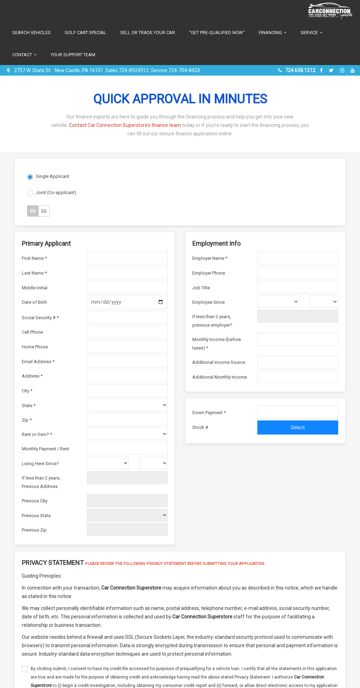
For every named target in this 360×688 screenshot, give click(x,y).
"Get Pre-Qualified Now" (217, 32)
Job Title (201, 287)
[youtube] (353, 70)
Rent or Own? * (37, 434)
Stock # (200, 427)
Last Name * (34, 273)
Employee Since (208, 302)
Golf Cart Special (85, 32)
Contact (24, 54)
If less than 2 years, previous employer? (212, 321)
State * (29, 405)
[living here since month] (107, 463)
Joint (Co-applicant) (56, 192)
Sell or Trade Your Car (147, 32)
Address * (32, 376)
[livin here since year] (153, 463)
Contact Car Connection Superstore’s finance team (125, 125)
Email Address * (38, 361)
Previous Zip (34, 530)
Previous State (36, 515)
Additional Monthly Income (219, 377)
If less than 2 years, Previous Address (41, 482)
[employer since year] (324, 301)
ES (44, 211)
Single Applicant (52, 176)
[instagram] (343, 70)
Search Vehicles (31, 32)
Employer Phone (208, 273)
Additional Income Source (218, 362)
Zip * (27, 420)
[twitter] (332, 70)
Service (311, 32)
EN (33, 211)
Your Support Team (73, 54)
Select (298, 427)
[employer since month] (278, 301)
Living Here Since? (40, 463)
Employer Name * (209, 258)
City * (27, 390)
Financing (273, 32)
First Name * (34, 258)
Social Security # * (40, 317)
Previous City (34, 500)
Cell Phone (32, 332)
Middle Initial (34, 287)
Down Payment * (209, 412)
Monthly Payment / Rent (45, 448)
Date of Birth (34, 302)
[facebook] (322, 70)
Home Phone (35, 346)
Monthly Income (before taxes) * (216, 344)
